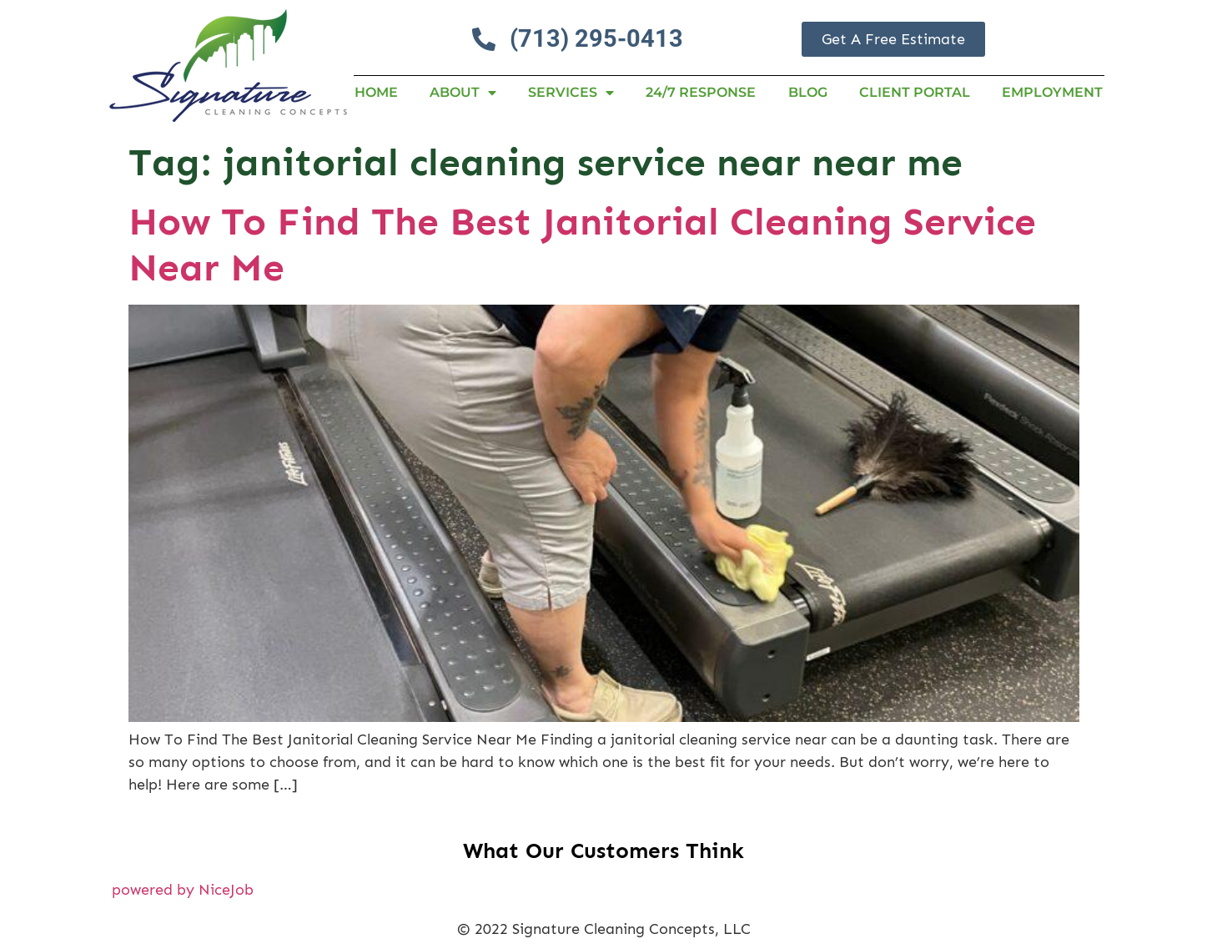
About (463, 93)
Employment (1052, 92)
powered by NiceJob (183, 890)
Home (376, 92)
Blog (807, 92)
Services (571, 93)
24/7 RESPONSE (701, 92)
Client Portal (914, 92)
